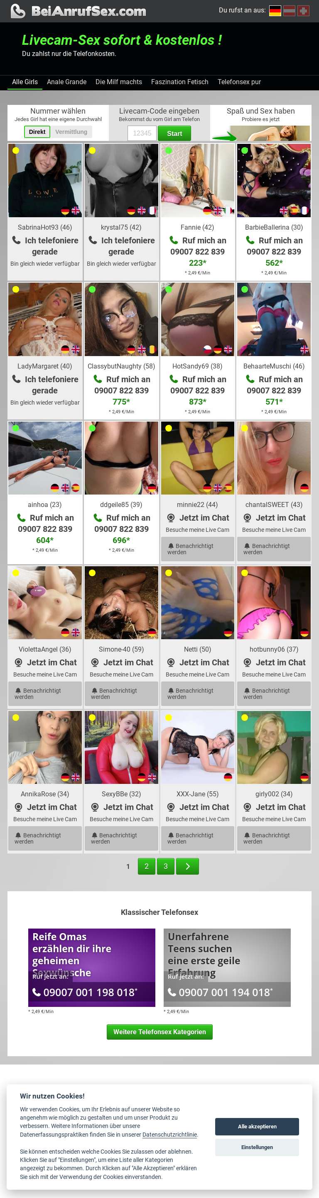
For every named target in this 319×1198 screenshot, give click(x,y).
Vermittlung (71, 132)
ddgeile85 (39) (121, 505)
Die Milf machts (119, 82)
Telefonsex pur (239, 82)
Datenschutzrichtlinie (169, 1134)
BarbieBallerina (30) (274, 227)
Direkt (37, 132)
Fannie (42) (197, 227)
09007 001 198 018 (84, 992)
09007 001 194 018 (220, 992)
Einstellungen (257, 1147)
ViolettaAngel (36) (45, 649)
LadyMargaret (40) (44, 366)
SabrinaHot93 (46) (45, 227)
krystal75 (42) (121, 227)
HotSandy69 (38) (197, 366)
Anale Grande (66, 82)
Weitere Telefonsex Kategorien (159, 1032)
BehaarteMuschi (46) (274, 366)
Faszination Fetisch (180, 82)
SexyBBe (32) (121, 794)
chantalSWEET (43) (274, 505)
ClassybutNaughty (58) (121, 366)
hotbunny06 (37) (274, 649)
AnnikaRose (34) (45, 794)
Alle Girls (25, 82)
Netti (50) (197, 649)
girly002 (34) (274, 794)
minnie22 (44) (197, 505)
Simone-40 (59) (121, 649)
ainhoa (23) (45, 505)
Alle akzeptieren (257, 1126)
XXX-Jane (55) (198, 794)
